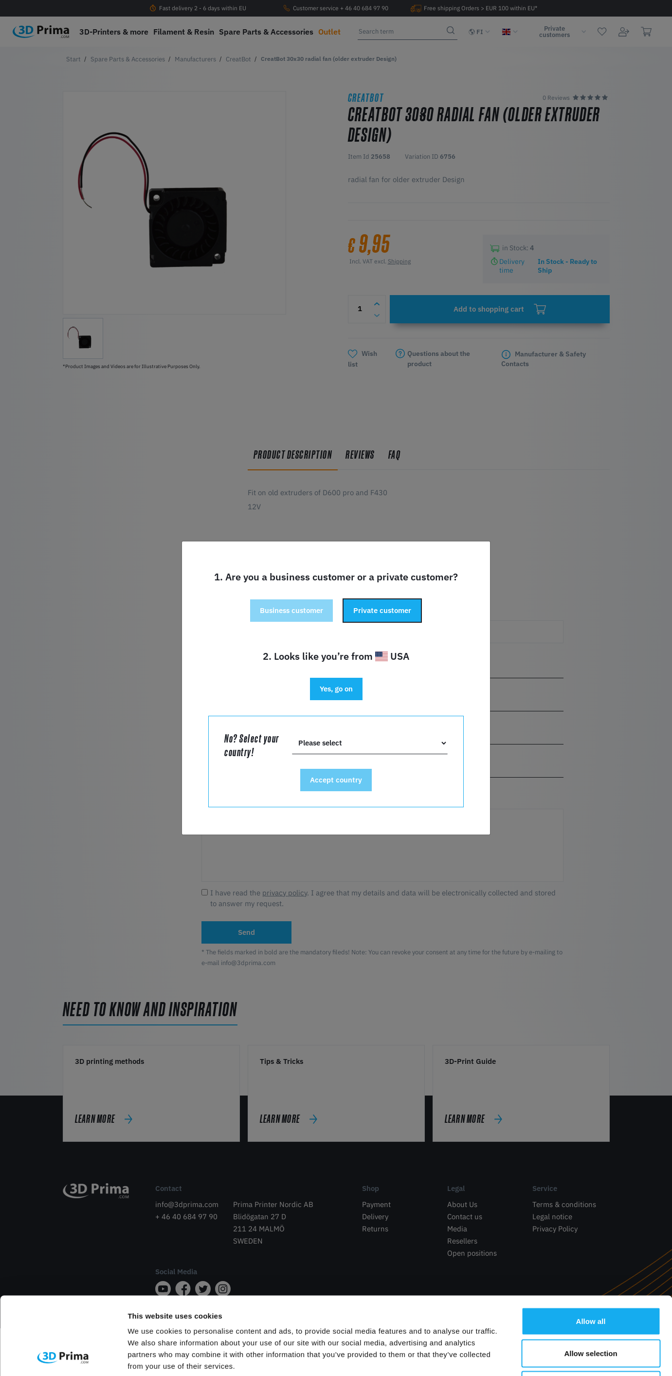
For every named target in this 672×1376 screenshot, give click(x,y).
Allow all (591, 1248)
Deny (591, 1312)
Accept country (336, 779)
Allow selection (590, 1280)
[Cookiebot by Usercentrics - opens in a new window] (63, 1357)
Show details (510, 1357)
